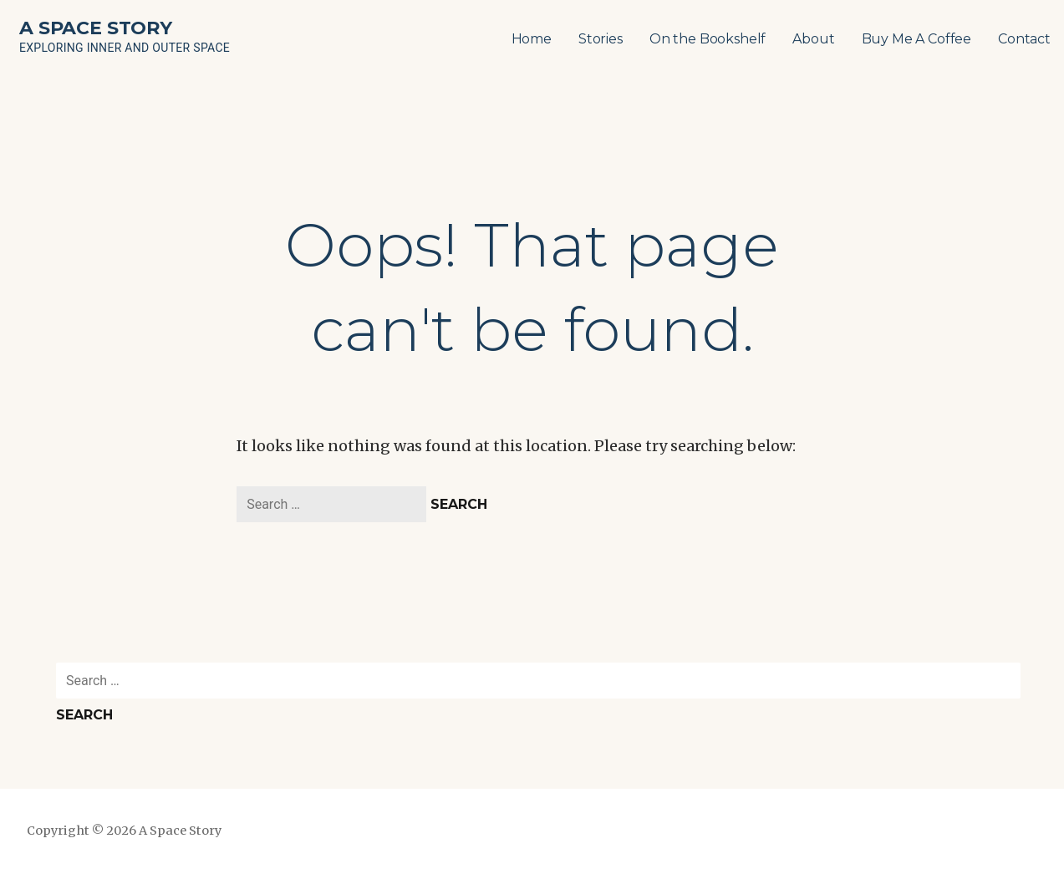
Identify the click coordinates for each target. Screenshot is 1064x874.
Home (532, 39)
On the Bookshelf (707, 39)
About (813, 39)
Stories (600, 39)
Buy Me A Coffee (917, 39)
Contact (1024, 39)
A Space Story (95, 28)
